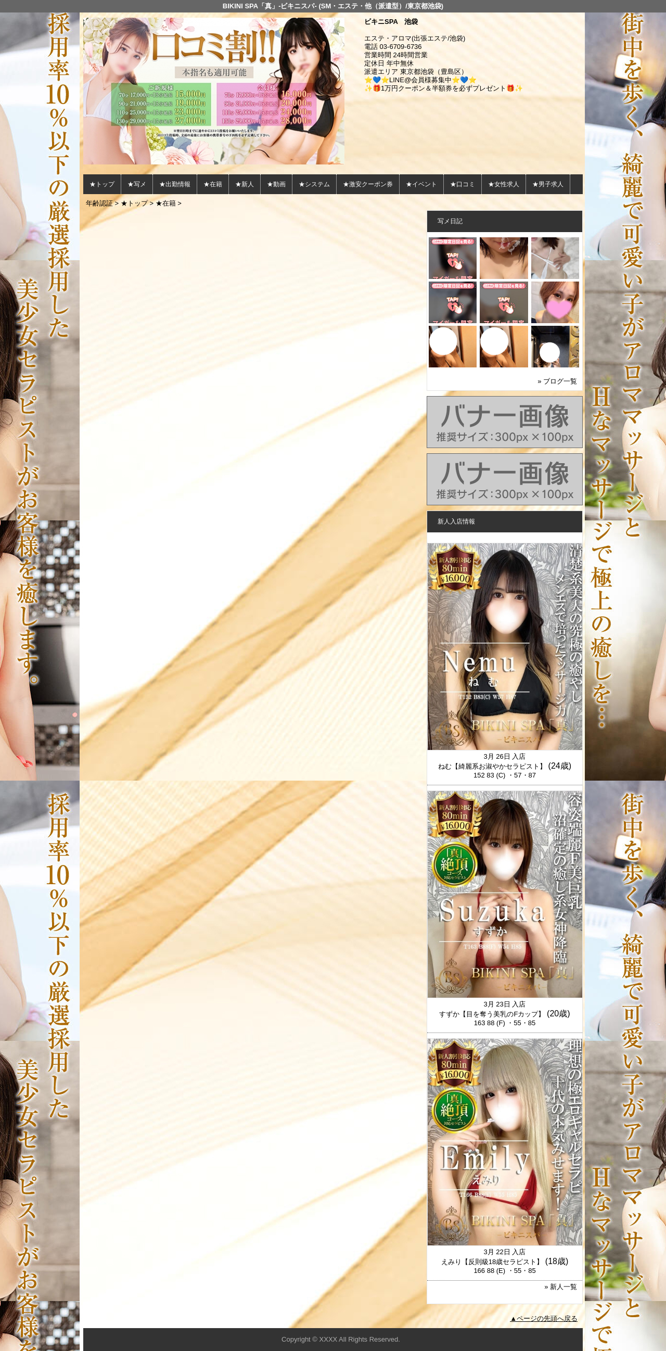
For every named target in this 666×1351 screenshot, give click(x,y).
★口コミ (462, 184)
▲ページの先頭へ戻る (544, 1318)
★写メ (136, 184)
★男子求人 (547, 184)
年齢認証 (99, 203)
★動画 (276, 184)
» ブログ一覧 (557, 381)
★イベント (421, 184)
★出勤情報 (174, 184)
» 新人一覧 (560, 1287)
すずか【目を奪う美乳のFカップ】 (492, 1014)
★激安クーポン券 (368, 184)
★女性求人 (503, 184)
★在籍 (212, 184)
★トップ (101, 184)
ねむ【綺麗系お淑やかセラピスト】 (492, 766)
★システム (314, 184)
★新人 (244, 184)
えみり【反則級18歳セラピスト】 (492, 1262)
